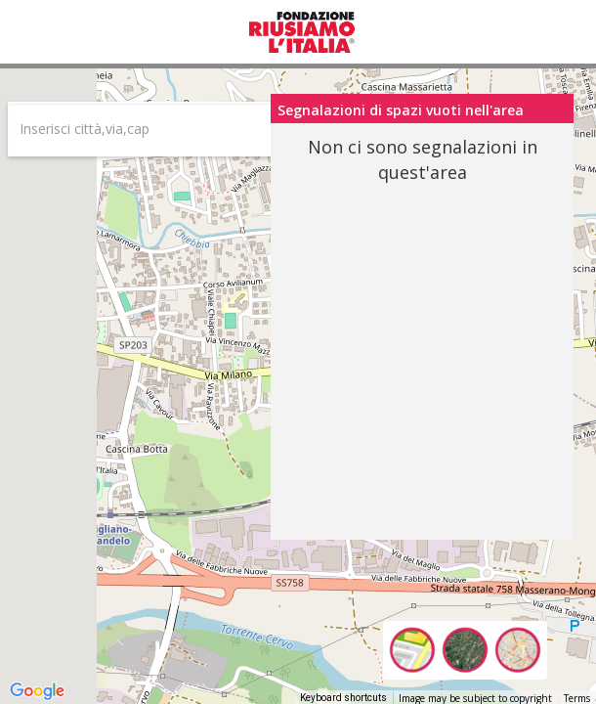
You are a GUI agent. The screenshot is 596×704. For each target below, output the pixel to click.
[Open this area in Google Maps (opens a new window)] (37, 691)
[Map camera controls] (566, 590)
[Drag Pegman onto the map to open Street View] (566, 661)
